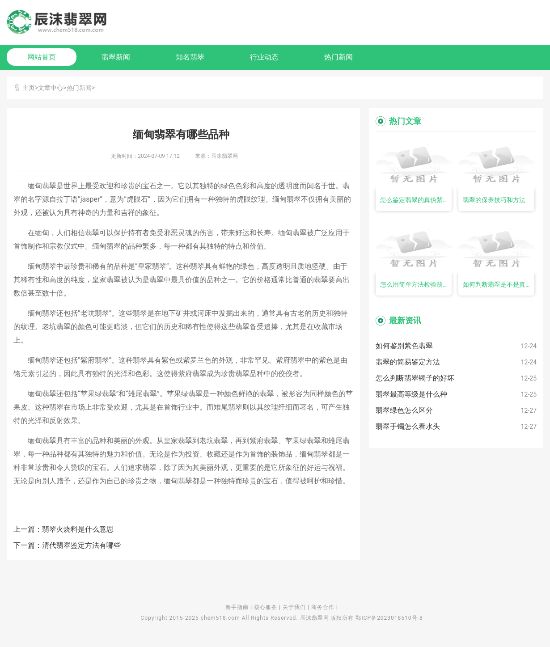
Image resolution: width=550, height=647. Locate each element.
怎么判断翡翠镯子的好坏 (415, 378)
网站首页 (41, 57)
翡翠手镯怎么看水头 (408, 426)
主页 (28, 87)
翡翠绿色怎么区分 (404, 410)
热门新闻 (338, 57)
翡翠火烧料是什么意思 (78, 529)
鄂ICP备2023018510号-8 (389, 618)
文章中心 (50, 87)
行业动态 (264, 57)
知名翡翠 (190, 57)
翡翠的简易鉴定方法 (408, 362)
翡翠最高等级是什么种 (411, 394)
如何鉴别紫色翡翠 (404, 346)
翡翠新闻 (116, 57)
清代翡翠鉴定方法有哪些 (81, 545)
